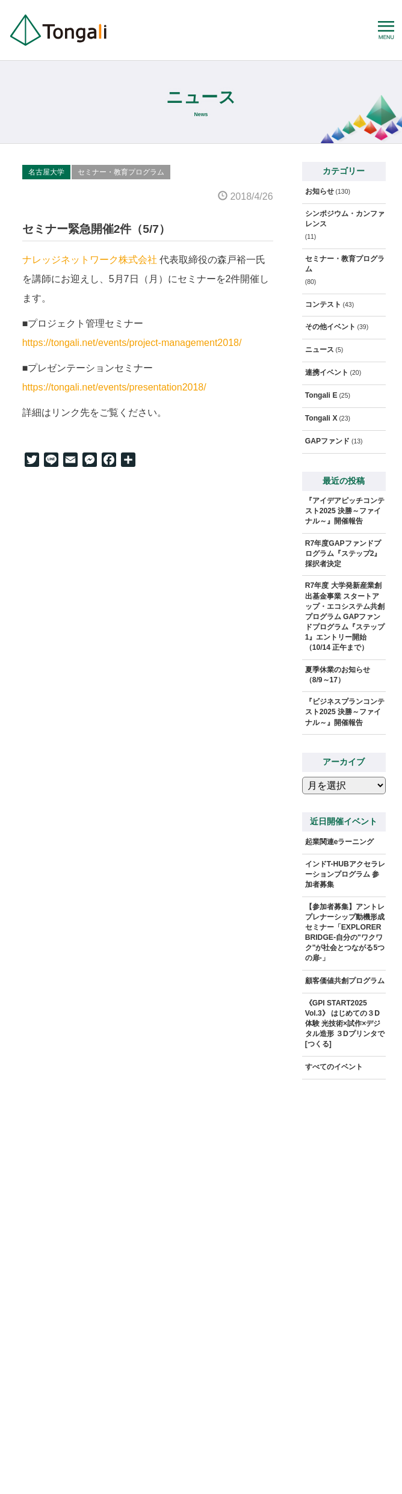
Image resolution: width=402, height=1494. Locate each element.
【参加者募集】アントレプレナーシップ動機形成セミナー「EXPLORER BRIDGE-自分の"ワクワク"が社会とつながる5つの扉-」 (345, 932)
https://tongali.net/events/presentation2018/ (114, 387)
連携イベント (326, 372)
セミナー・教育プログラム (121, 172)
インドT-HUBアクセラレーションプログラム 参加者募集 (345, 874)
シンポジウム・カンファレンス (345, 218)
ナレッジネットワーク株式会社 (89, 260)
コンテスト (323, 304)
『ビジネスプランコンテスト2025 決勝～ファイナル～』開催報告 (345, 711)
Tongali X (321, 418)
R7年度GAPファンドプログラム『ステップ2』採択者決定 (343, 553)
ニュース (319, 349)
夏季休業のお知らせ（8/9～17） (337, 674)
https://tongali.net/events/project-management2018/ (132, 343)
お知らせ (319, 191)
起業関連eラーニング (339, 842)
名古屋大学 (46, 172)
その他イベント (330, 327)
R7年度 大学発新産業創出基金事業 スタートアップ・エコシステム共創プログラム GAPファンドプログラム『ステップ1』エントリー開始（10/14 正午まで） (345, 616)
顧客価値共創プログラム (345, 981)
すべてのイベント (334, 1067)
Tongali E (321, 395)
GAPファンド (327, 441)
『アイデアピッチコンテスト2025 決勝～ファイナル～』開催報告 (345, 510)
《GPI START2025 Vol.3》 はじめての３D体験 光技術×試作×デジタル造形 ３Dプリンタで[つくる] (345, 1023)
